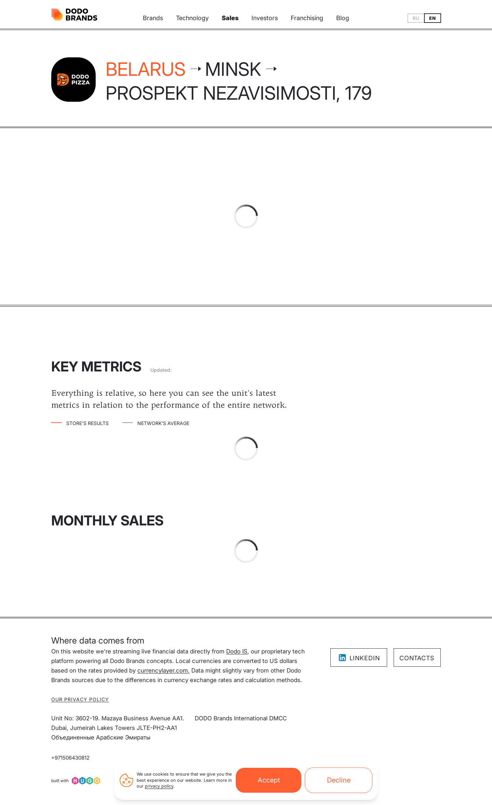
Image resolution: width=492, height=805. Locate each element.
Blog (342, 18)
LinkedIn (359, 658)
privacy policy (159, 786)
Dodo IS (236, 651)
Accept (269, 780)
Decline (339, 780)
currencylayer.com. (163, 670)
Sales (230, 18)
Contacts (416, 658)
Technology (192, 18)
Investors (264, 18)
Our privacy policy (80, 699)
